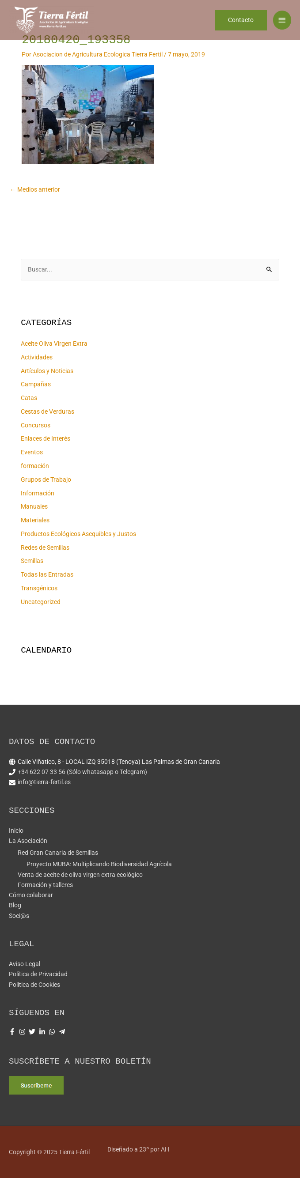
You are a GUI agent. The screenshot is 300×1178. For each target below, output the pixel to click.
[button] (241, 24)
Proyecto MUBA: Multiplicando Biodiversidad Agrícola (99, 864)
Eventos (32, 452)
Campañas (36, 384)
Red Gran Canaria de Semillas (58, 852)
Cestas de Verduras (47, 411)
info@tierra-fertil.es (44, 781)
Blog (15, 905)
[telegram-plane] (63, 1031)
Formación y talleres (45, 884)
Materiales (35, 520)
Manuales (34, 506)
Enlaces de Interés (45, 438)
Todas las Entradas (47, 574)
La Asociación (28, 840)
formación (35, 465)
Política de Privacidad (38, 974)
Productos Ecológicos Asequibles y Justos (78, 533)
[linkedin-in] (43, 1031)
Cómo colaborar (31, 895)
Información (37, 493)
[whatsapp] (53, 1031)
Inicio (16, 830)
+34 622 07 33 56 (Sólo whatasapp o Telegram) (82, 771)
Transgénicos (39, 588)
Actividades (37, 357)
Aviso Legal (24, 963)
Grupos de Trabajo (46, 479)
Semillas (32, 560)
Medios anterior (35, 189)
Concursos (35, 425)
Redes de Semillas (45, 547)
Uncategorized (41, 601)
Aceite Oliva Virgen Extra (54, 343)
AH (165, 1149)
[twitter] (33, 1031)
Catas (29, 397)
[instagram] (23, 1031)
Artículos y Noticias (47, 370)
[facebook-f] (13, 1031)
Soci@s (19, 915)
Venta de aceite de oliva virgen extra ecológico (80, 874)
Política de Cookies (34, 984)
